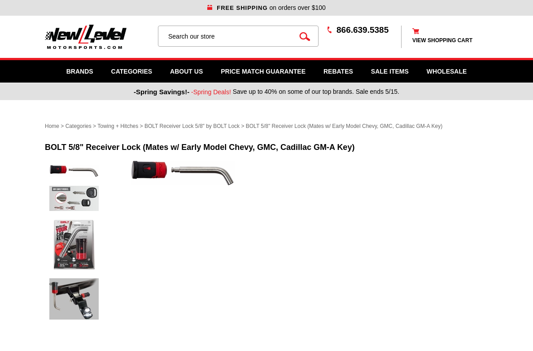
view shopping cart (442, 40)
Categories (132, 71)
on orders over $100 (266, 7)
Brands (79, 71)
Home (52, 126)
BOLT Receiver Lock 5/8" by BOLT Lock (192, 126)
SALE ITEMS (390, 71)
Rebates (338, 71)
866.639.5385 (362, 30)
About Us (186, 71)
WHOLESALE (447, 71)
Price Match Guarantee (263, 71)
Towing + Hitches (117, 126)
